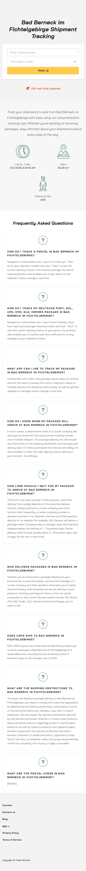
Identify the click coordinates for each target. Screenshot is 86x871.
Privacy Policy (10, 832)
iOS (14, 382)
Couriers (7, 805)
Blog (5, 819)
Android (74, 378)
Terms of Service (12, 839)
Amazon (57, 447)
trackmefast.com (31, 261)
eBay (71, 447)
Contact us (8, 812)
